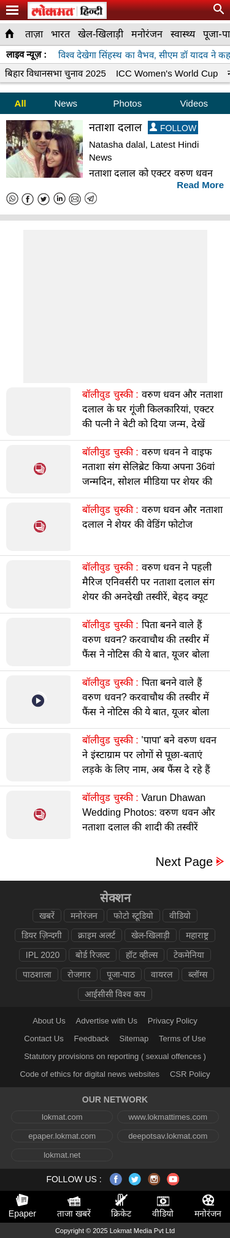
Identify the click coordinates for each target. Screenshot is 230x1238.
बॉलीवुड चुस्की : (110, 394)
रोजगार (79, 974)
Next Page (184, 862)
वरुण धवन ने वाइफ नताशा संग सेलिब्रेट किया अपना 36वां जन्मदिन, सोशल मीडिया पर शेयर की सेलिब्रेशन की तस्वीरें (148, 474)
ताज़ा (34, 34)
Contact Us (43, 1038)
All (20, 103)
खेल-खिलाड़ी (100, 34)
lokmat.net (62, 1155)
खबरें (47, 916)
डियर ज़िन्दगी (41, 935)
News (65, 103)
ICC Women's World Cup (167, 73)
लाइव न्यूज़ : (26, 54)
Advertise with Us (106, 1020)
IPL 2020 (43, 955)
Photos (127, 103)
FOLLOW (173, 128)
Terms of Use (182, 1038)
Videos (194, 103)
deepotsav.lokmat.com (167, 1136)
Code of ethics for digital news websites (89, 1074)
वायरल (161, 974)
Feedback (91, 1038)
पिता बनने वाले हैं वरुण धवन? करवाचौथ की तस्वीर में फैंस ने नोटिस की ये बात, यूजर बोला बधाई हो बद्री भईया (145, 647)
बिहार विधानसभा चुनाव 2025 (55, 73)
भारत (60, 34)
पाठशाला (37, 974)
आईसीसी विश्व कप (115, 994)
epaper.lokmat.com (62, 1136)
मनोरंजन (147, 34)
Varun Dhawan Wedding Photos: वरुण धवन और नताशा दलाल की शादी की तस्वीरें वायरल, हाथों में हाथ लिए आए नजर (148, 819)
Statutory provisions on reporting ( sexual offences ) (115, 1056)
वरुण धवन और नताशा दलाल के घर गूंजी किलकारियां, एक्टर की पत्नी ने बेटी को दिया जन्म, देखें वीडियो (152, 416)
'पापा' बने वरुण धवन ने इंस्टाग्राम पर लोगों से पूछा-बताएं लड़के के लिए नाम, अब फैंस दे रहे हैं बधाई (149, 762)
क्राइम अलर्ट (96, 935)
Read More (200, 185)
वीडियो (180, 916)
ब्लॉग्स (197, 974)
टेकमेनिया (189, 955)
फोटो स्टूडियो (133, 916)
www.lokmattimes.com (167, 1117)
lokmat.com (62, 1117)
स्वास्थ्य (183, 34)
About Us (49, 1020)
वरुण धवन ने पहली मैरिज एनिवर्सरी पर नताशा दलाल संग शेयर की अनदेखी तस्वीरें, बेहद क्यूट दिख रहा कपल (148, 589)
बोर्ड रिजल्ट (92, 955)
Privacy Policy (172, 1020)
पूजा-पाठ (121, 974)
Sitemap (134, 1038)
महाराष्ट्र (197, 935)
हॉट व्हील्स (142, 955)
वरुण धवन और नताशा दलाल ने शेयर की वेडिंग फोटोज (152, 517)
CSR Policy (190, 1074)
